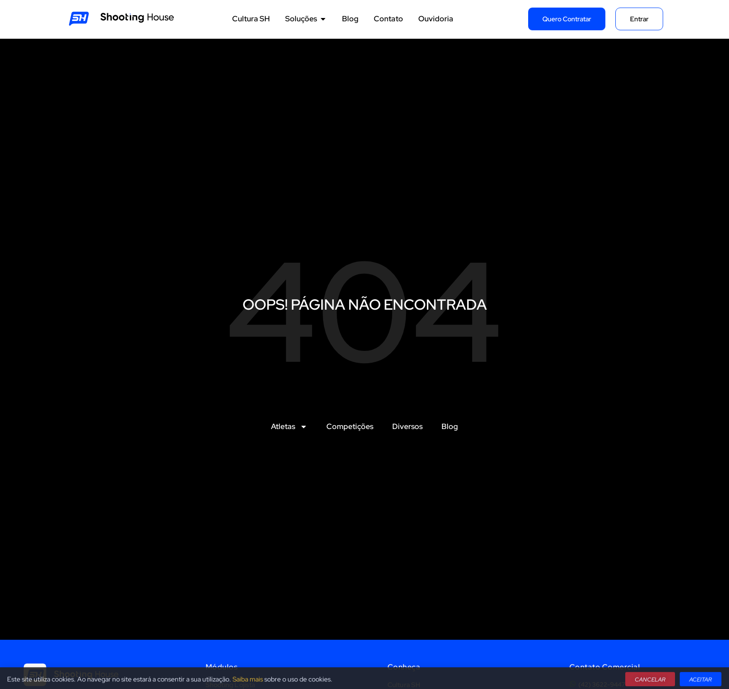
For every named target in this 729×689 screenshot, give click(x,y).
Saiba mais (248, 682)
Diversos (407, 426)
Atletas (289, 426)
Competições (349, 426)
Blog (449, 426)
